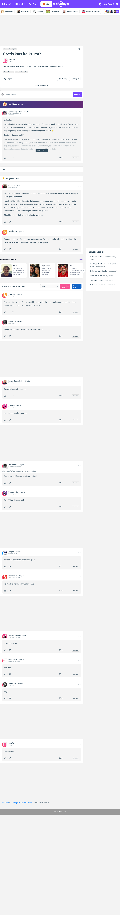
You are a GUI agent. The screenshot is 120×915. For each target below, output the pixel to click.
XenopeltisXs (13, 492)
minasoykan (12, 576)
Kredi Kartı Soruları (21, 72)
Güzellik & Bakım (70, 11)
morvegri (11, 321)
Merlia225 (12, 684)
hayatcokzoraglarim (15, 381)
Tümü (81, 260)
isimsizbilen (12, 231)
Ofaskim (11, 405)
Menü (6, 4)
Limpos (11, 552)
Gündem (38, 11)
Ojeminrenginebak (15, 112)
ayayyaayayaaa (14, 635)
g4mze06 (11, 294)
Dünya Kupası (52, 11)
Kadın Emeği (23, 11)
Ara (32, 4)
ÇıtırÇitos (11, 185)
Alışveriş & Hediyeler (91, 11)
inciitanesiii (12, 465)
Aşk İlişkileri (7, 11)
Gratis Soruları (8, 72)
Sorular (29, 803)
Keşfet (20, 4)
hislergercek (12, 659)
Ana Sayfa (5, 803)
